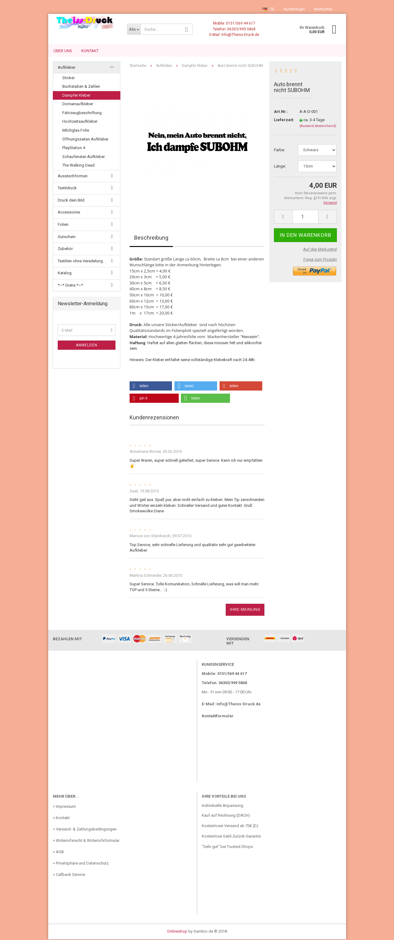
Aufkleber (66, 68)
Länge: (280, 166)
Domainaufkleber (77, 104)
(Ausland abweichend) (317, 127)
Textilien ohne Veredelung (80, 261)
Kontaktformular (218, 716)
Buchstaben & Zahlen (81, 87)
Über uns (62, 50)
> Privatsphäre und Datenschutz (81, 863)
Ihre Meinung (245, 610)
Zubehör (65, 249)
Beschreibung (151, 238)
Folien (63, 225)
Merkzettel (323, 9)
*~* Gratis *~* (70, 285)
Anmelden (86, 346)
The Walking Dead (78, 166)
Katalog (65, 273)
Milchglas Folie (75, 131)
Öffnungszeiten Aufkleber (85, 139)
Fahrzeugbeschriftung (82, 113)
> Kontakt (61, 818)
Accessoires (69, 212)
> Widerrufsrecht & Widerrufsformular (86, 841)
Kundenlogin (294, 9)
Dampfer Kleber (76, 96)
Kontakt (90, 50)
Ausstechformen (73, 176)
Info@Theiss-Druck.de (239, 704)
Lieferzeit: (282, 120)
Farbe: (279, 150)
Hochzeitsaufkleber (79, 122)
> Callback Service (69, 875)
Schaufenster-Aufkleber (83, 157)
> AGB (58, 852)
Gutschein (67, 237)
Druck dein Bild (71, 200)
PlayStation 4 (73, 148)
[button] (151, 386)
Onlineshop (177, 932)
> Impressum (64, 807)
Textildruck (67, 188)
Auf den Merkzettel (320, 250)
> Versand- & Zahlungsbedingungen (85, 829)
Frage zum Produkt (320, 260)
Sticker (68, 78)
